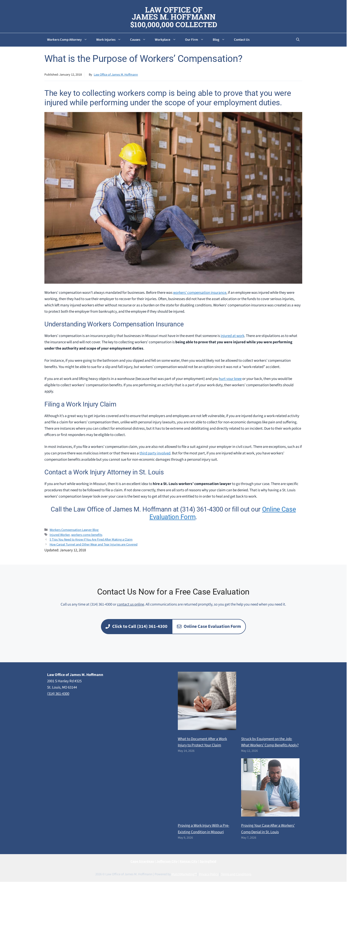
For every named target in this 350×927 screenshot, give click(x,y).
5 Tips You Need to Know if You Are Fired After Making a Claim (91, 539)
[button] (298, 40)
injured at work (232, 336)
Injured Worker (60, 534)
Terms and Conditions (236, 874)
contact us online (130, 604)
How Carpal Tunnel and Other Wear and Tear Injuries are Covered (93, 544)
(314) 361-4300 (58, 693)
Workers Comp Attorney (69, 40)
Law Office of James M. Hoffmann (116, 74)
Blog (221, 40)
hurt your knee (230, 379)
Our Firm (196, 40)
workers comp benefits (86, 534)
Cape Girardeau (142, 861)
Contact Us (241, 39)
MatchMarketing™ (184, 874)
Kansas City (188, 861)
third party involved (155, 453)
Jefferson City (167, 861)
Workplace (168, 40)
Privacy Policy (209, 874)
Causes (140, 40)
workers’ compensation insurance (199, 292)
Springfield (208, 861)
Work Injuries (111, 40)
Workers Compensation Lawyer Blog (74, 529)
